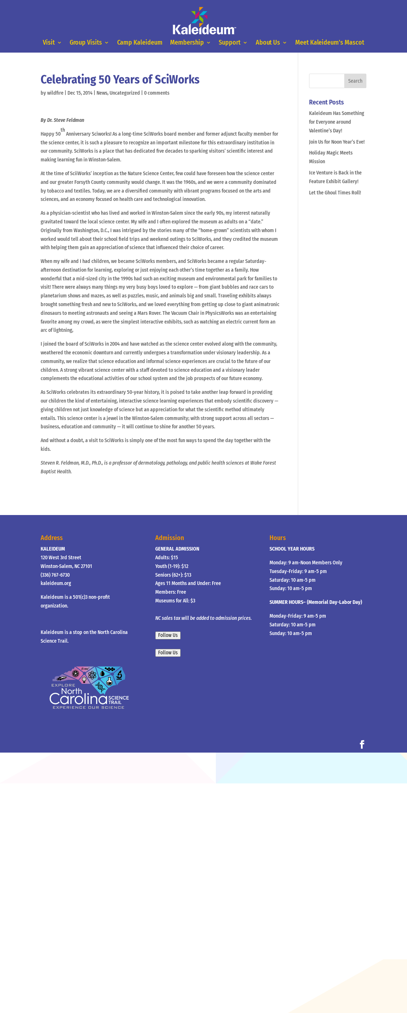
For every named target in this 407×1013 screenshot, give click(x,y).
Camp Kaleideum (140, 42)
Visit (49, 42)
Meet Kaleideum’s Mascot (329, 42)
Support (230, 42)
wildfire (55, 93)
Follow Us (168, 635)
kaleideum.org (56, 583)
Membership (187, 42)
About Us (268, 42)
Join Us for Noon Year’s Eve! (337, 142)
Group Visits (86, 42)
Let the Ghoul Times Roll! (335, 193)
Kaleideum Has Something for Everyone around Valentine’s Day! (336, 122)
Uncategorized (125, 93)
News (101, 93)
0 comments (156, 93)
